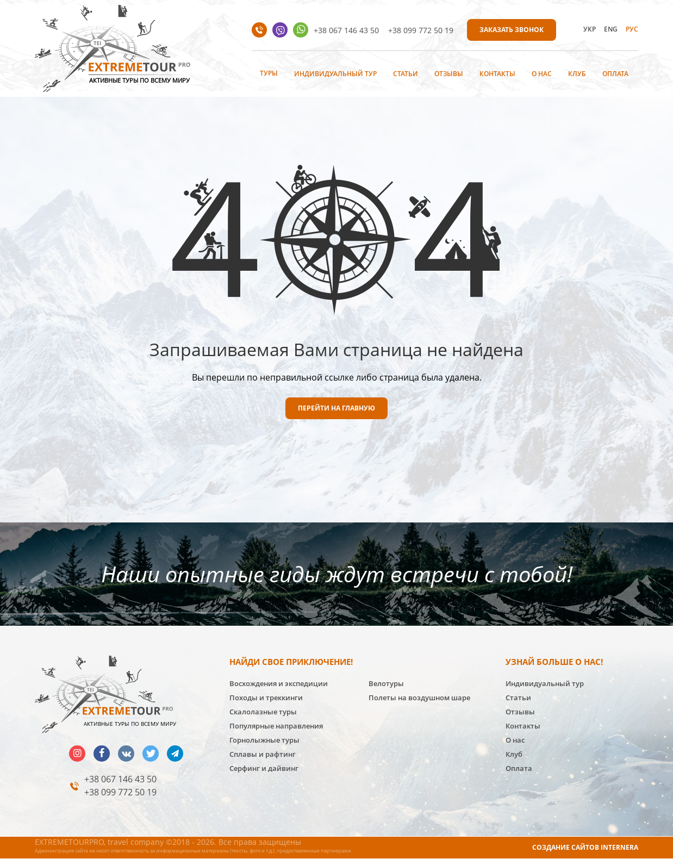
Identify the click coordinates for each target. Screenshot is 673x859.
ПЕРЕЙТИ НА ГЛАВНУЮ (336, 408)
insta (77, 753)
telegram (175, 753)
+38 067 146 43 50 (346, 30)
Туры (269, 73)
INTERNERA (619, 847)
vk (126, 753)
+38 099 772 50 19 (420, 30)
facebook (102, 753)
